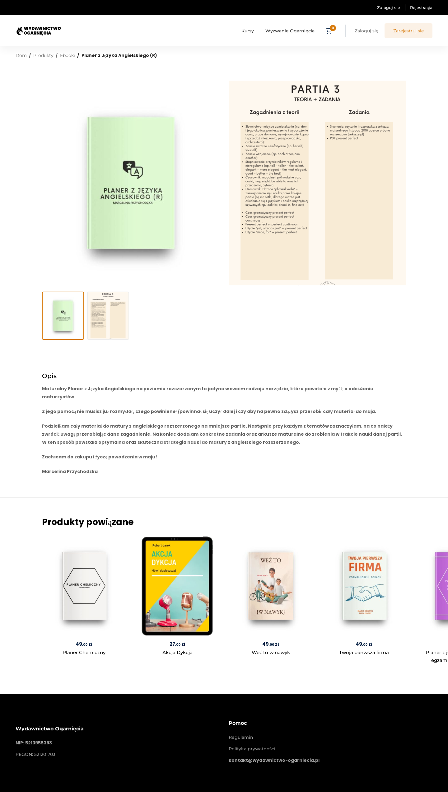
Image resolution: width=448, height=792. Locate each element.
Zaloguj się (388, 7)
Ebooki (67, 55)
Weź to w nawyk (271, 652)
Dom (21, 55)
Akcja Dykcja (177, 652)
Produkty (43, 55)
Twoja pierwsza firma (364, 652)
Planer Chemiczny (84, 652)
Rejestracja (421, 7)
